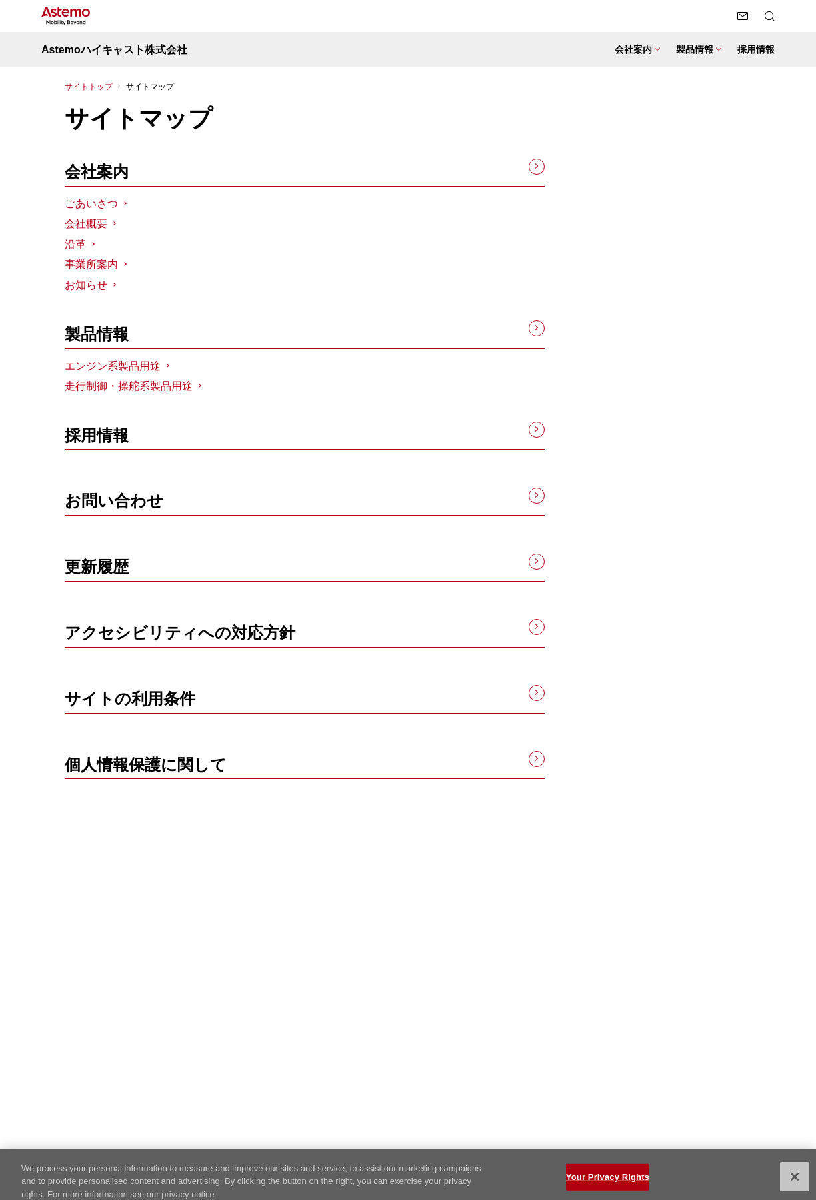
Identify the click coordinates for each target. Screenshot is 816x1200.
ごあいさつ (91, 203)
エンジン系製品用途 (113, 366)
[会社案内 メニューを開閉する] (637, 50)
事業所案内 (91, 264)
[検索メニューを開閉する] (769, 16)
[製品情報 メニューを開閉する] (698, 50)
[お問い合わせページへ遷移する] (742, 16)
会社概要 (86, 223)
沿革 (75, 244)
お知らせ (86, 285)
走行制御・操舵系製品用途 (129, 386)
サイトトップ (89, 86)
